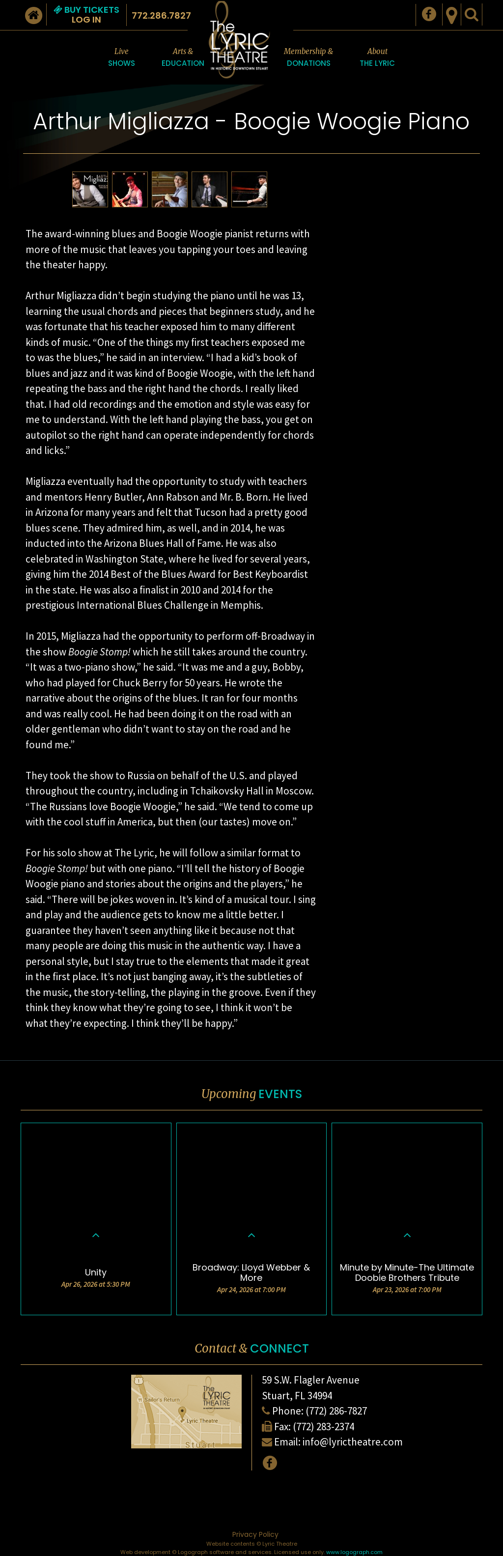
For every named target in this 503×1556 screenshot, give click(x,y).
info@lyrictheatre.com (353, 1441)
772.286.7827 (161, 15)
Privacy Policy (255, 1534)
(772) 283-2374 (323, 1426)
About (377, 58)
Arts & (183, 58)
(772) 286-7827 (336, 1410)
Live (121, 58)
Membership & (308, 58)
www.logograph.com (354, 1552)
